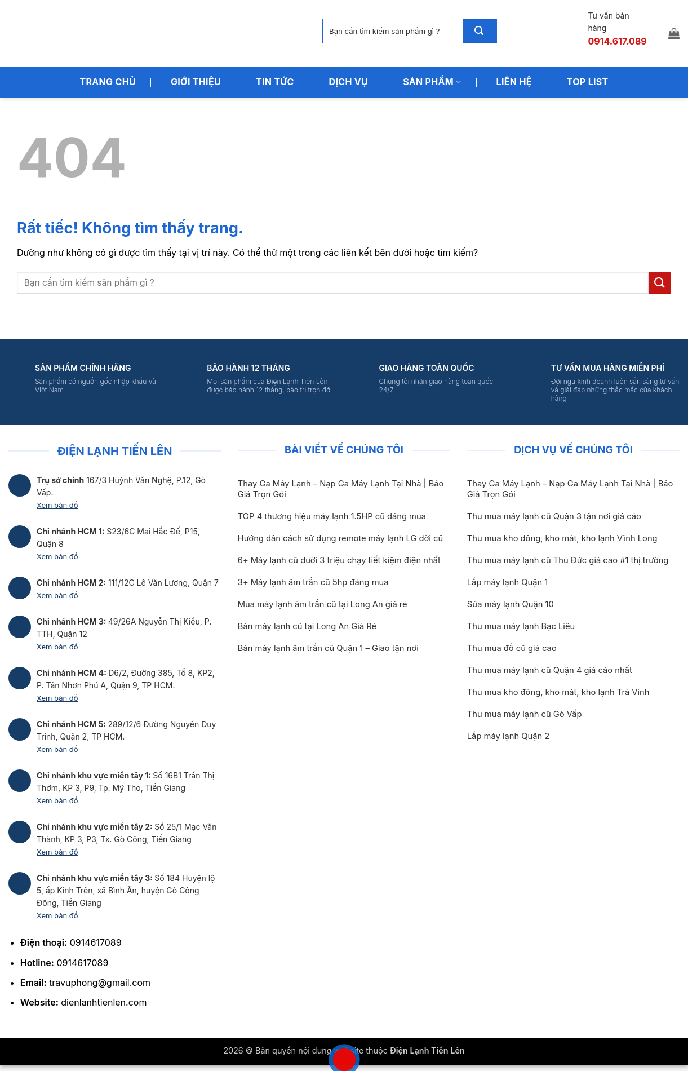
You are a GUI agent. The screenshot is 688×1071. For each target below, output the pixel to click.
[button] (674, 33)
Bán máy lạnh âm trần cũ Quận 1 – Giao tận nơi (328, 648)
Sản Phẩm (432, 81)
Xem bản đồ (57, 505)
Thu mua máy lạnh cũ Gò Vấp (524, 714)
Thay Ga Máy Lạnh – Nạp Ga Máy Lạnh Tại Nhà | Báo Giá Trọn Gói (341, 489)
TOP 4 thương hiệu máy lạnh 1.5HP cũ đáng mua (332, 516)
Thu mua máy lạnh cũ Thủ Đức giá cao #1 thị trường (567, 560)
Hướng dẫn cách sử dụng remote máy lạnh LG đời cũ (340, 538)
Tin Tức (275, 81)
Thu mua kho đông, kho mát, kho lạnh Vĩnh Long (562, 538)
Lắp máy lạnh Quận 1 (507, 582)
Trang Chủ (107, 81)
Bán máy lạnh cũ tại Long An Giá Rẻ (307, 626)
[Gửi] (479, 31)
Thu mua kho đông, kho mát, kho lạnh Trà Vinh (558, 692)
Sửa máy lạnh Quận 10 (510, 604)
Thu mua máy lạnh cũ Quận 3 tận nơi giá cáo (554, 516)
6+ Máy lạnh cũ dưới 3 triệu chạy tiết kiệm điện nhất (339, 560)
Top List (588, 81)
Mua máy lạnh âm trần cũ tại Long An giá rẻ (322, 604)
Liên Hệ (514, 81)
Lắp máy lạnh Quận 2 (508, 736)
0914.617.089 (617, 41)
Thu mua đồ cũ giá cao (512, 648)
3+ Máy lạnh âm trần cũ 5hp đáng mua (313, 582)
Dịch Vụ (349, 81)
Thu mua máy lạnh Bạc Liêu (521, 626)
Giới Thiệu (196, 81)
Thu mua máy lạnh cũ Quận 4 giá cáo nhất (549, 670)
